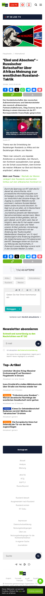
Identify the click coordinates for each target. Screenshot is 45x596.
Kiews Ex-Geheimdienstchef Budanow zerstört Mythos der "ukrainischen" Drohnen (21, 411)
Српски (29, 580)
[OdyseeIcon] (29, 564)
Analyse (22, 464)
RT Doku (22, 509)
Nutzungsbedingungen (22, 528)
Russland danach (22, 498)
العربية (27, 578)
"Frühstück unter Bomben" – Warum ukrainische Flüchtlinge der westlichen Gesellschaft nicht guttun (21, 397)
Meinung (22, 468)
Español (36, 578)
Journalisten (22, 545)
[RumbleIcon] (25, 564)
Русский (18, 578)
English (8, 578)
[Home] (5, 5)
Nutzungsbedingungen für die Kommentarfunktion (22, 536)
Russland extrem (22, 505)
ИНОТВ (23, 475)
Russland (8, 282)
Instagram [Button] (22, 449)
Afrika (7, 278)
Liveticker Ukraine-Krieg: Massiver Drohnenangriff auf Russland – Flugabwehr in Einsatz (19, 373)
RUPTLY (22, 482)
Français (20, 580)
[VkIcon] (20, 564)
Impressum (22, 521)
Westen (21, 282)
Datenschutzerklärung (22, 524)
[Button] (38, 343)
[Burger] (40, 5)
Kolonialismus (34, 278)
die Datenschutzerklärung (27, 350)
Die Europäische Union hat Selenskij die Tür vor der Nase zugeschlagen (20, 424)
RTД (22, 479)
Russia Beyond (22, 486)
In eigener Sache (22, 541)
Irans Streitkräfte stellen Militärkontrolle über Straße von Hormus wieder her (22, 385)
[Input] (22, 343)
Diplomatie (19, 278)
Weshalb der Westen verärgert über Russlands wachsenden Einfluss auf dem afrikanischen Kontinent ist (22, 179)
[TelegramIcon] (16, 564)
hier (20, 591)
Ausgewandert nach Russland (22, 501)
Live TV (14, 5)
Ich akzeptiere (22, 350)
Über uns (22, 532)
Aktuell (22, 461)
